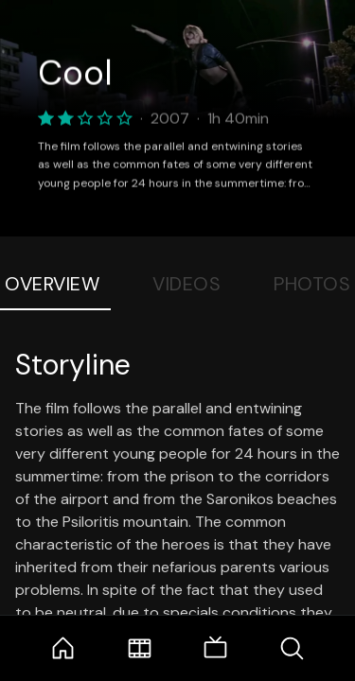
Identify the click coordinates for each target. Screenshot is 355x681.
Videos (186, 283)
